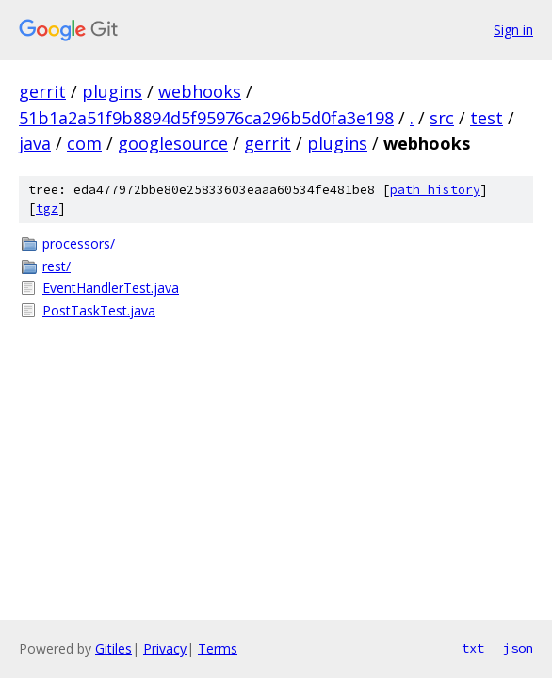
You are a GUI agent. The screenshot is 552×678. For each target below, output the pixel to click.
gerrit (42, 91)
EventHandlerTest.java (110, 288)
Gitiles (113, 648)
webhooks (199, 91)
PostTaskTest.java (98, 310)
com (84, 143)
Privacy (165, 648)
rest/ (56, 266)
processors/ (78, 243)
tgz (47, 209)
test (486, 117)
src (442, 117)
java (35, 143)
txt (473, 647)
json (518, 647)
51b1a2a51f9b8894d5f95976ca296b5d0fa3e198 (206, 117)
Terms (217, 648)
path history (435, 190)
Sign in (513, 30)
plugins (112, 91)
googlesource (173, 143)
